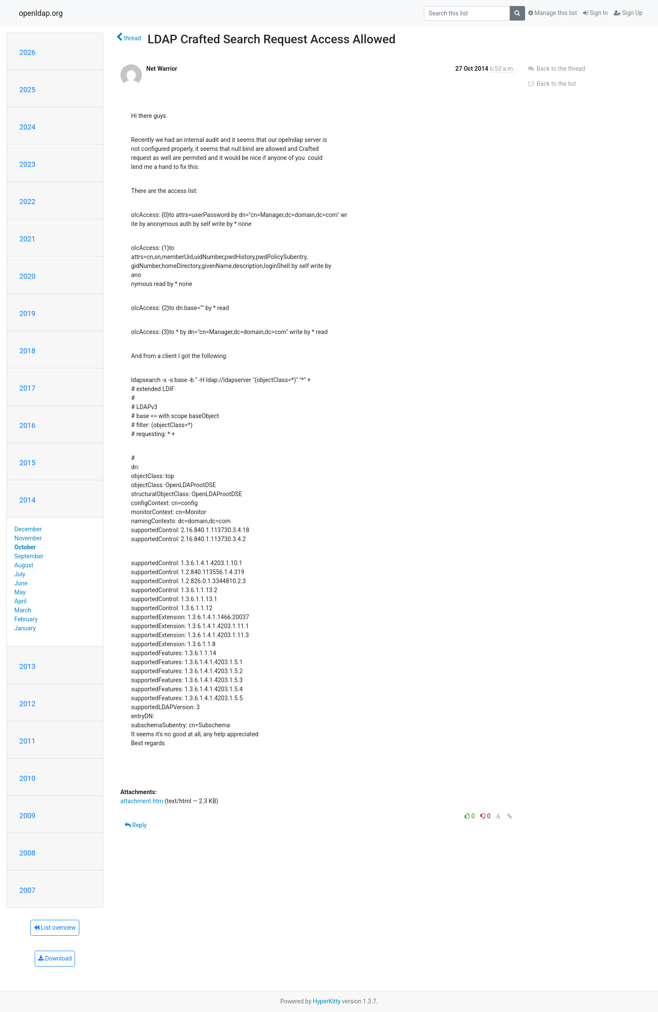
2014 (27, 500)
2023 (27, 164)
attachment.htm (141, 801)
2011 (27, 741)
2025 (27, 89)
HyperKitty (327, 1001)
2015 (27, 462)
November (28, 538)
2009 (27, 815)
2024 (27, 127)
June (21, 583)
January (25, 628)
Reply (136, 825)
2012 (27, 703)
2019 (27, 313)
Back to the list (551, 83)
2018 (27, 350)
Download (55, 958)
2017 (27, 388)
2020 (27, 276)
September (29, 556)
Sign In (595, 12)
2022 (27, 201)
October (25, 547)
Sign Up (628, 12)
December (28, 529)
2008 (27, 853)
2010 (27, 778)
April (21, 601)
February (26, 619)
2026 (27, 52)
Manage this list (552, 12)
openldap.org (41, 13)
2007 (27, 890)
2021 (27, 239)
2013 (27, 666)
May (20, 592)
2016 (27, 425)
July (20, 574)
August (24, 565)
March (23, 610)
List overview (55, 927)
